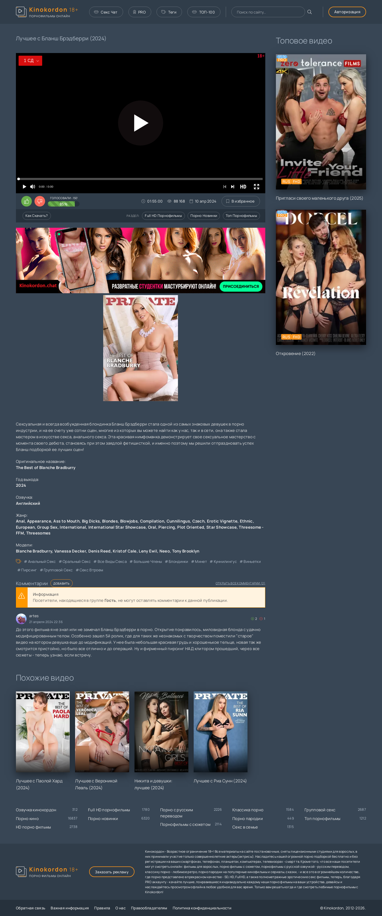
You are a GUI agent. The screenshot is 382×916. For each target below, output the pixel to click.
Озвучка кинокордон (36, 810)
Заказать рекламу (112, 871)
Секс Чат (106, 12)
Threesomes (38, 533)
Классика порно (247, 810)
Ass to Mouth (66, 521)
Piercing (166, 527)
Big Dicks (91, 521)
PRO (139, 12)
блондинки (178, 561)
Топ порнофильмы (241, 215)
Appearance (39, 521)
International (73, 527)
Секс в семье (245, 827)
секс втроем (91, 569)
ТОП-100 (203, 12)
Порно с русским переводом (176, 813)
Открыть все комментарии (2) (240, 583)
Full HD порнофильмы (163, 215)
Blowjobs (129, 521)
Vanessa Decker (70, 551)
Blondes (110, 521)
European (25, 527)
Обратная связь (30, 907)
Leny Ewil (148, 551)
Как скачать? (36, 215)
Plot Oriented (190, 527)
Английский (28, 503)
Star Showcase (221, 527)
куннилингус (225, 561)
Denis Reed (99, 551)
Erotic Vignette (222, 521)
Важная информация (70, 907)
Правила (102, 907)
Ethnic (246, 521)
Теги (169, 12)
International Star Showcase (117, 527)
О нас (120, 907)
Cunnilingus (178, 521)
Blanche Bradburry (34, 551)
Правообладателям (149, 907)
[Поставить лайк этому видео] (26, 201)
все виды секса (112, 561)
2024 (21, 485)
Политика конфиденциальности (202, 907)
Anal (20, 521)
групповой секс (58, 569)
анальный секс (42, 561)
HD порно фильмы (33, 827)
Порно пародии (247, 818)
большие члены (148, 561)
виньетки (252, 561)
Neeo (164, 551)
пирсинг (29, 569)
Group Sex (47, 527)
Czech (198, 521)
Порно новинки (203, 215)
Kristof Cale (125, 551)
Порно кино (27, 818)
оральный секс (77, 561)
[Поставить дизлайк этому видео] (39, 201)
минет (201, 561)
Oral (152, 527)
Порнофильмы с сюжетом (185, 824)
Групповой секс (320, 810)
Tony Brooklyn (185, 551)
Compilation (152, 521)
